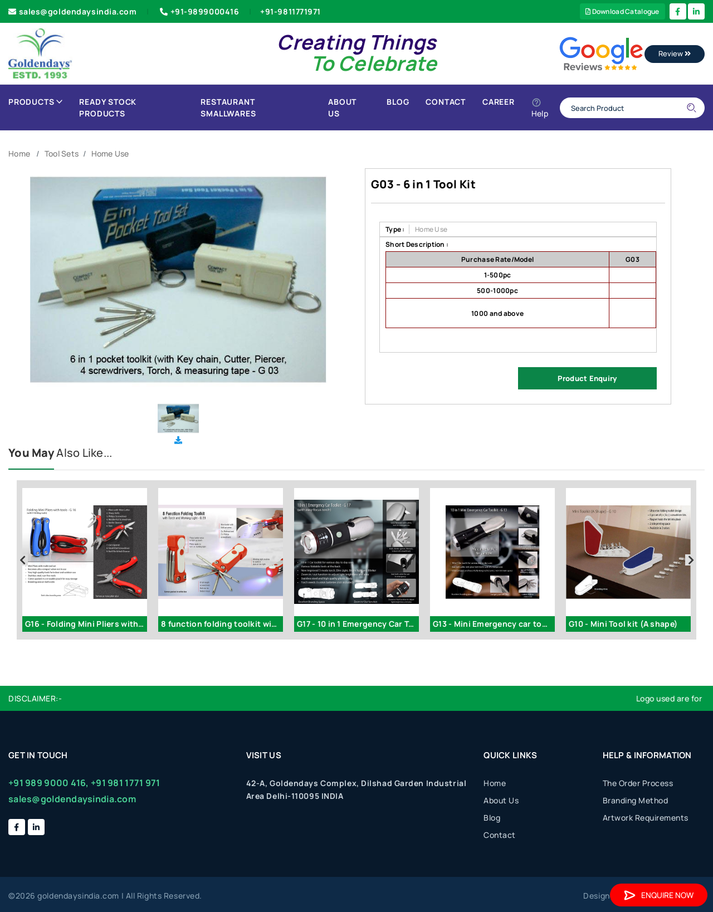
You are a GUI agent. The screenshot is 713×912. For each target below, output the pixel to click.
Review (674, 53)
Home (19, 153)
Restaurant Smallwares (228, 107)
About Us (342, 107)
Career (498, 101)
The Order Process (638, 783)
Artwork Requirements (645, 817)
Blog (398, 101)
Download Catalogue (622, 11)
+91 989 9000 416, (48, 783)
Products (35, 101)
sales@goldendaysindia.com (72, 11)
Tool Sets (62, 153)
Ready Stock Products (107, 107)
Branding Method (635, 800)
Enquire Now (659, 895)
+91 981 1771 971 (125, 783)
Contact (446, 101)
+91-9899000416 (198, 11)
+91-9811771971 (290, 11)
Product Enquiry (587, 378)
